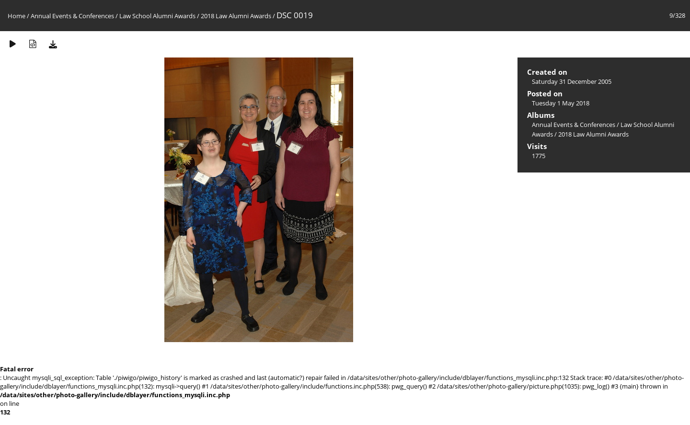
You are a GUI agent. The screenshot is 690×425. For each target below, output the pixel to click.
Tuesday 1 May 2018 (560, 103)
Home (16, 15)
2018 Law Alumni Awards (236, 15)
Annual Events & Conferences (72, 15)
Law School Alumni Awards (157, 15)
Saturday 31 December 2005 (571, 81)
